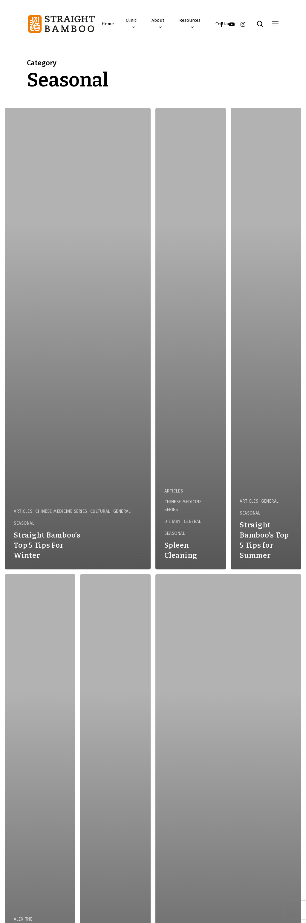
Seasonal (24, 523)
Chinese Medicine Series (61, 511)
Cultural (100, 511)
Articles (23, 511)
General (122, 511)
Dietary (172, 521)
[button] (275, 24)
